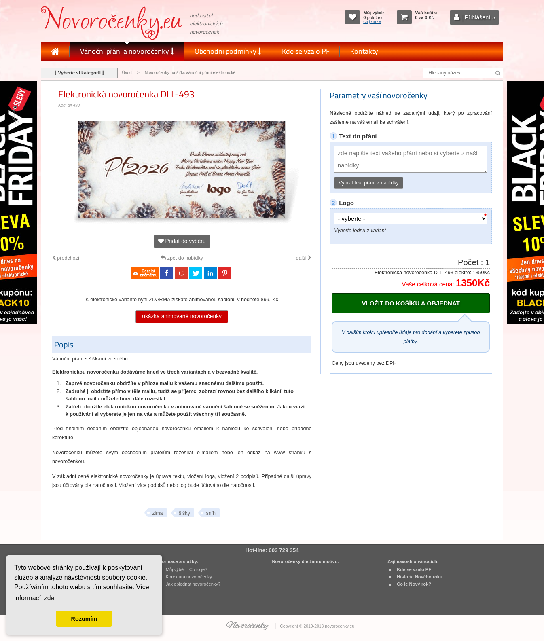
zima (157, 513)
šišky (184, 513)
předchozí (65, 258)
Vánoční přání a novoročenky (127, 51)
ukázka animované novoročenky (182, 316)
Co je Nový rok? (414, 584)
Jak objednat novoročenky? (193, 584)
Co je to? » (372, 22)
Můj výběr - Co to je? (186, 569)
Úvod (126, 72)
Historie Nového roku (419, 576)
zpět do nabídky (182, 258)
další (303, 258)
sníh (211, 513)
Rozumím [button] (84, 619)
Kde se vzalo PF (306, 51)
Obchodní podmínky (228, 51)
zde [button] (49, 597)
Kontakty (364, 51)
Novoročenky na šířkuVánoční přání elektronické (190, 72)
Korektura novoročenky (189, 576)
